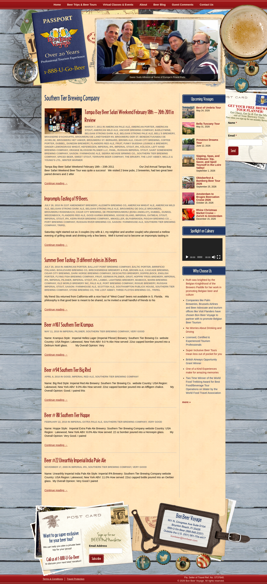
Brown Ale (126, 140)
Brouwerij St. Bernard (102, 140)
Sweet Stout (82, 157)
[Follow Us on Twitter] (241, 85)
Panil (112, 150)
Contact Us (206, 4)
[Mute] (213, 257)
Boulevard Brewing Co (72, 270)
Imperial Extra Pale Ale (86, 422)
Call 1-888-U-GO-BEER (63, 71)
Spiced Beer (65, 157)
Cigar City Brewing (147, 140)
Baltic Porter (141, 267)
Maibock (140, 280)
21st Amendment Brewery (80, 205)
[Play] (187, 257)
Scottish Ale (106, 286)
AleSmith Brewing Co (112, 205)
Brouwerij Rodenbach (59, 212)
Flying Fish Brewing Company (74, 276)
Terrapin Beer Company (107, 157)
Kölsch (145, 147)
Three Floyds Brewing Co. (133, 290)
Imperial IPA (105, 147)
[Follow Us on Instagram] (251, 68)
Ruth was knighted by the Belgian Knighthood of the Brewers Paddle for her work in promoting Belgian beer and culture (203, 287)
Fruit (119, 143)
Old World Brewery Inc (73, 283)
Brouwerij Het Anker (71, 140)
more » (186, 402)
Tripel (61, 225)
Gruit (129, 276)
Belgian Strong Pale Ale (136, 133)
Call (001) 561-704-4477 (184, 534)
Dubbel (60, 143)
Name (232, 122)
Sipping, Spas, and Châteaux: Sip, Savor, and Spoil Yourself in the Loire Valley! (208, 161)
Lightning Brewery (121, 280)
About (143, 4)
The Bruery (132, 157)
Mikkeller (117, 218)
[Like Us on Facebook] (231, 69)
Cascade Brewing (156, 270)
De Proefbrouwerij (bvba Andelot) (126, 212)
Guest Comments (182, 4)
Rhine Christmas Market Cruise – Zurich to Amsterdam (209, 213)
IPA (137, 147)
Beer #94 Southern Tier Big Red (67, 370)
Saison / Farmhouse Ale (84, 153)
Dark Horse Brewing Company (91, 273)
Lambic (103, 280)
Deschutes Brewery (125, 273)
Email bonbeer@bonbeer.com (183, 539)
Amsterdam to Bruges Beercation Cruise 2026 (207, 196)
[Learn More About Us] (203, 561)
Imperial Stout (124, 147)
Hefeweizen (89, 147)
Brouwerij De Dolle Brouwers (140, 208)
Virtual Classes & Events (118, 4)
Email (232, 135)
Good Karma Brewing (101, 215)
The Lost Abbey (151, 157)
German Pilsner (113, 276)
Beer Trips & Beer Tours (82, 4)
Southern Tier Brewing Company (107, 331)
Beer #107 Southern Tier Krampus (68, 324)
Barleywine (163, 130)
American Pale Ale (118, 127)
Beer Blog (159, 4)
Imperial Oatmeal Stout (151, 215)
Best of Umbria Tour (208, 107)
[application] (202, 249)
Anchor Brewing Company (136, 130)
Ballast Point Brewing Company (109, 267)
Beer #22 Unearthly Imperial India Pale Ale (75, 460)
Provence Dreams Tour (207, 141)
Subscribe (96, 558)
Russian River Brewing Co (93, 222)
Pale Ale (95, 283)
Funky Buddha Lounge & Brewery (145, 143)
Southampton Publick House (135, 286)
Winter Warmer (72, 160)
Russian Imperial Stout (132, 150)
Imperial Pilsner (60, 280)
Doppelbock (148, 273)
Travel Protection (75, 579)
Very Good (138, 331)
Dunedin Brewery (78, 143)
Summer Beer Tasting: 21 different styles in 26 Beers (80, 260)
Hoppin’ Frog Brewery (148, 276)
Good (67, 376)
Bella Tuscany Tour (208, 123)
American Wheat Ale (141, 205)
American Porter (142, 127)
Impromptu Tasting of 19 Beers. (66, 198)
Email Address (98, 545)
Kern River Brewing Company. (89, 218)
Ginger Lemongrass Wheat (62, 147)
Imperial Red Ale (83, 376)
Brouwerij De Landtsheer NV (94, 137)
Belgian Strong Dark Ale (101, 133)
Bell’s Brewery (164, 133)
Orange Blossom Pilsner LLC (88, 150)
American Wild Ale (106, 130)
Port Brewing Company (59, 222)
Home (57, 4)
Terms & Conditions (53, 579)
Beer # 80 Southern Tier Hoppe (67, 415)
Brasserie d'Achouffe (59, 137)
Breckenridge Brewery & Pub (108, 270)
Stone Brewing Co (81, 290)
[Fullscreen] (218, 257)
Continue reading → (56, 183)
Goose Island (125, 215)
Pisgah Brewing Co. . (157, 218)
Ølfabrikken (134, 218)
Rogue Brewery (145, 283)
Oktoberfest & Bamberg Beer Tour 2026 (208, 180)
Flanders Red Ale (102, 143)
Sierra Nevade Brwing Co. (119, 153)
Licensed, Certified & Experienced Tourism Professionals (198, 341)
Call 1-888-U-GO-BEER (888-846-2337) (185, 530)
